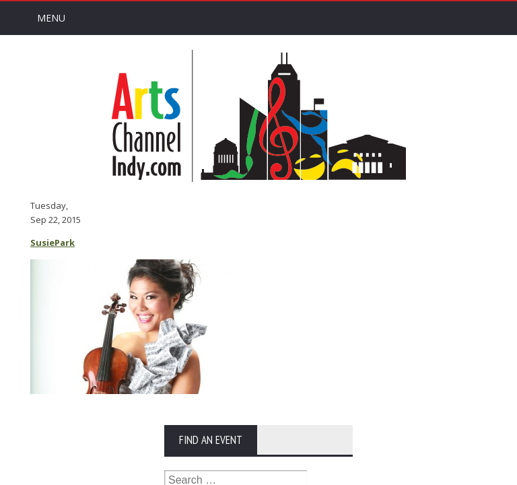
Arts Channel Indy (258, 116)
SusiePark (52, 242)
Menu (51, 17)
